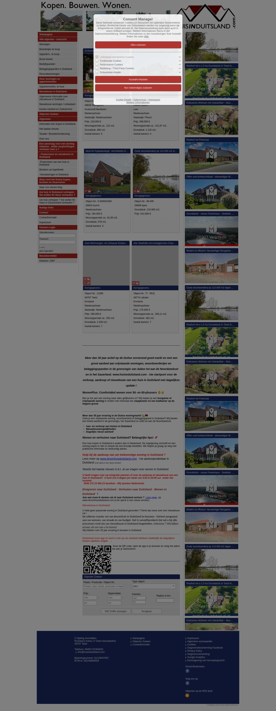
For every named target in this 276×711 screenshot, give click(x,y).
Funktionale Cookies (111, 61)
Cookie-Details (123, 99)
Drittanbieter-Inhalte (110, 72)
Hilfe (146, 36)
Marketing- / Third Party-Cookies (117, 68)
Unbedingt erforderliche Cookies (117, 57)
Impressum (154, 99)
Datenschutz (140, 99)
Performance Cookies (111, 64)
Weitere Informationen (138, 102)
